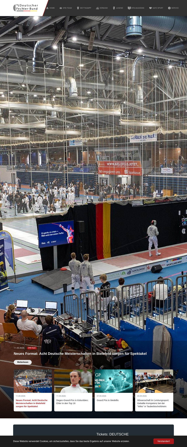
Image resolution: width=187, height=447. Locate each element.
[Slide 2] (73, 390)
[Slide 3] (114, 390)
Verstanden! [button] (163, 441)
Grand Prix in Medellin (107, 400)
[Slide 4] (154, 390)
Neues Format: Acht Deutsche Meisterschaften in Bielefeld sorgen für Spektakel (80, 354)
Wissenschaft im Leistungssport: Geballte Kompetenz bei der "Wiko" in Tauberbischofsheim (153, 403)
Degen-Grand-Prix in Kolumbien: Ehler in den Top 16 (72, 401)
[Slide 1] (33, 390)
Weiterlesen (22, 362)
